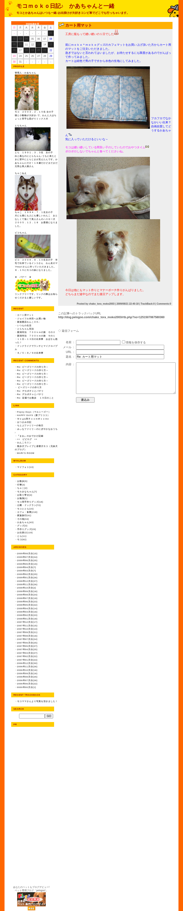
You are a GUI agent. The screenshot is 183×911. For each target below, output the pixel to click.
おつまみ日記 (24, 422)
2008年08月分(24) (27, 595)
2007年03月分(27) (27, 653)
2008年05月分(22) (27, 605)
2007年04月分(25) (27, 649)
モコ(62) (22, 539)
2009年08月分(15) (27, 553)
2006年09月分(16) (27, 673)
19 (32, 50)
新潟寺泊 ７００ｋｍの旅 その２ (36, 332)
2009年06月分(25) (27, 560)
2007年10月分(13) (27, 629)
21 (44, 50)
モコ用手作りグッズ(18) (30, 502)
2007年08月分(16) (27, 636)
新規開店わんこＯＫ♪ (28, 322)
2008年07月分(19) (27, 598)
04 (26, 38)
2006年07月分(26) (27, 680)
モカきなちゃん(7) (27, 491)
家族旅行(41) (24, 515)
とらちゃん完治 (25, 329)
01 (51, 33)
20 (38, 50)
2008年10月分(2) (26, 588)
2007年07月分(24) (27, 639)
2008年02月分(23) (27, 615)
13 (38, 44)
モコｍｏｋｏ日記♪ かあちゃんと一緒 (65, 6)
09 (14, 44)
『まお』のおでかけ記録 (30, 436)
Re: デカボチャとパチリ (30, 391)
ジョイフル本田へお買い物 (31, 318)
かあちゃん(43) (25, 522)
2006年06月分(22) (27, 684)
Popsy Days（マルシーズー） (34, 412)
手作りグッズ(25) (26, 529)
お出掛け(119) (25, 532)
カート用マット (25, 315)
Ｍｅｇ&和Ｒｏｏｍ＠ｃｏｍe (33, 419)
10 (20, 44)
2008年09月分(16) (27, 591)
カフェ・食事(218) (27, 512)
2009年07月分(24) (27, 557)
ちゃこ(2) (22, 488)
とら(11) (22, 536)
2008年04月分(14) (27, 608)
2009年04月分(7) (26, 567)
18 (26, 50)
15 (51, 44)
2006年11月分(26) (27, 666)
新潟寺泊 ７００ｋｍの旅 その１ (36, 336)
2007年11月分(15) (27, 625)
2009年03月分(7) (26, 570)
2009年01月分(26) (27, 577)
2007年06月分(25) (27, 643)
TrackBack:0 (148, 303)
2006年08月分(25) (27, 677)
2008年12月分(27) (27, 581)
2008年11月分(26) (27, 584)
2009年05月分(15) (27, 564)
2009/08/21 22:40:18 (128, 303)
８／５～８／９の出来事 (30, 353)
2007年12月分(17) (27, 622)
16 (14, 50)
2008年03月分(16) (27, 612)
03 (20, 38)
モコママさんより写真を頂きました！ (37, 701)
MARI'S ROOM (26, 453)
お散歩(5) (22, 481)
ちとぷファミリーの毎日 (30, 425)
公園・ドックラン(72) (29, 505)
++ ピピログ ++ (27, 439)
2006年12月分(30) (27, 663)
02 (14, 38)
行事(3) (21, 485)
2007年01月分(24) (27, 660)
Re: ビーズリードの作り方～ (32, 367)
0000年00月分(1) (26, 687)
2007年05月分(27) (27, 646)
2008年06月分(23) (27, 601)
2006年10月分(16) (27, 670)
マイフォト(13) (25, 467)
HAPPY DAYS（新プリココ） (33, 415)
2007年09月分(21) (27, 632)
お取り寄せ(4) (24, 495)
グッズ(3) (22, 526)
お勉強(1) (22, 498)
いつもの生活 (24, 325)
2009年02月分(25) (27, 574)
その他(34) (23, 519)
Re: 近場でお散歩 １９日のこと (35, 398)
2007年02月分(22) (27, 656)
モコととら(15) (25, 509)
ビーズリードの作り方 (29, 387)
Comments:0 (164, 303)
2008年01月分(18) (27, 619)
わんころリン (24, 442)
